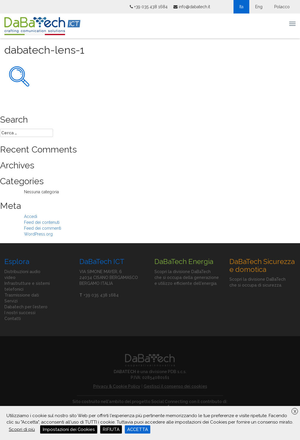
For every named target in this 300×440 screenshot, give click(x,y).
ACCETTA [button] (137, 429)
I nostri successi (19, 312)
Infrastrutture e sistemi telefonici (27, 286)
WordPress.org (38, 234)
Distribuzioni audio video (22, 274)
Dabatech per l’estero (25, 306)
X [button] (295, 411)
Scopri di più (22, 429)
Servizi (11, 301)
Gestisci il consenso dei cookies (175, 386)
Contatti (12, 318)
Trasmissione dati (21, 295)
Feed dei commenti (42, 228)
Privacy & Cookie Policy (116, 386)
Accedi (30, 216)
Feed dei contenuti (41, 222)
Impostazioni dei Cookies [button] (68, 429)
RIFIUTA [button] (111, 429)
